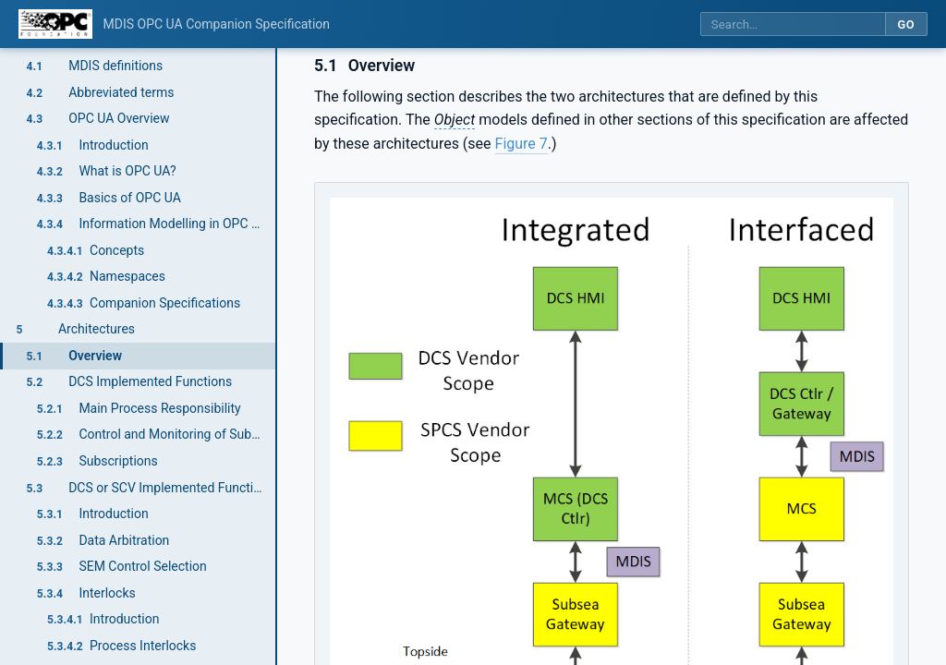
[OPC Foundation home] (55, 24)
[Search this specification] (792, 24)
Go (906, 24)
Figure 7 (521, 143)
